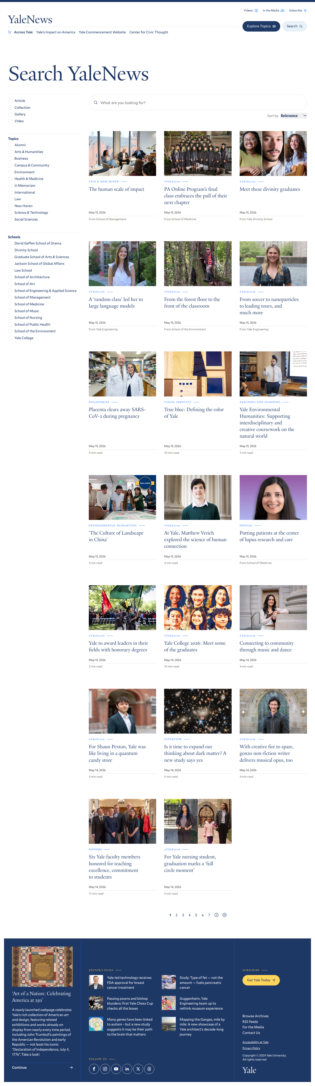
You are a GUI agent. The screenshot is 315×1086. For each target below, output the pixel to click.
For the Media (253, 1026)
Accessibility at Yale (255, 1042)
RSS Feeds (250, 1021)
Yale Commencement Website (102, 32)
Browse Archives (255, 1015)
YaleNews (30, 20)
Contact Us (251, 1032)
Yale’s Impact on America (55, 32)
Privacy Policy (251, 1048)
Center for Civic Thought (148, 32)
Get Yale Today (261, 979)
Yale (249, 1071)
